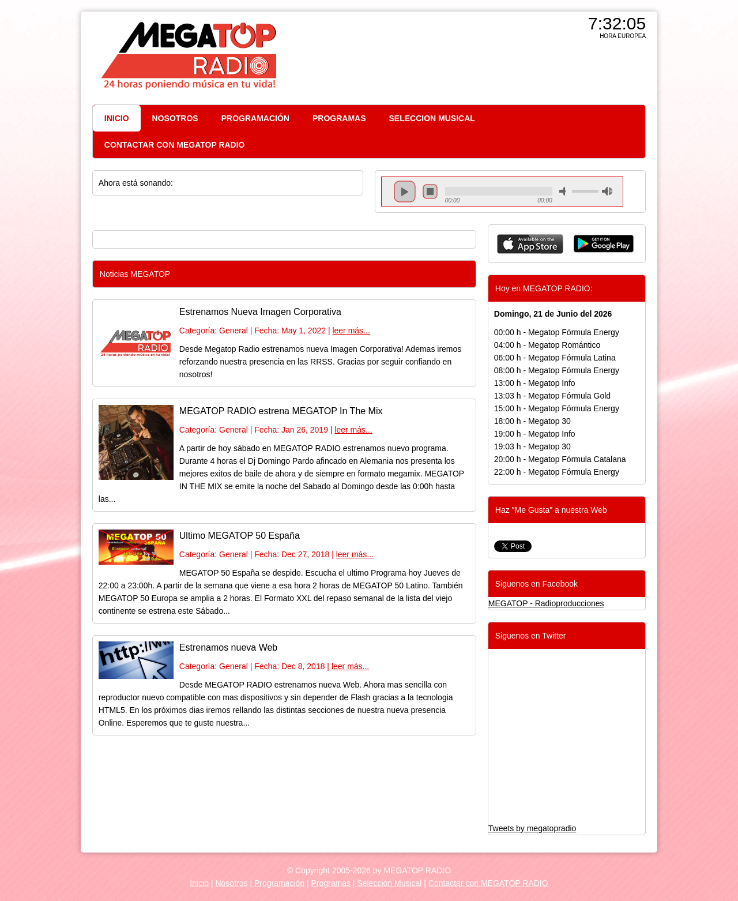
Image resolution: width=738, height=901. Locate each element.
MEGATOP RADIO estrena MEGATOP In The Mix (281, 411)
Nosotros (231, 883)
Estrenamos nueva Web (228, 647)
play (404, 191)
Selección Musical (388, 883)
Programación (279, 883)
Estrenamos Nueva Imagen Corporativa (260, 312)
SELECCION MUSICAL (432, 118)
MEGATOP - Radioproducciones (546, 603)
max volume (607, 191)
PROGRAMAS (339, 118)
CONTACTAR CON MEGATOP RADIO (174, 144)
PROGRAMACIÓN (255, 118)
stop (430, 191)
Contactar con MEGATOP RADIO (488, 883)
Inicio (199, 883)
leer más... (351, 330)
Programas (331, 883)
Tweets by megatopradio (532, 828)
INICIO (116, 118)
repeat (498, 201)
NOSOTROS (175, 118)
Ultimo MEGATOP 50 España (239, 535)
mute (564, 191)
